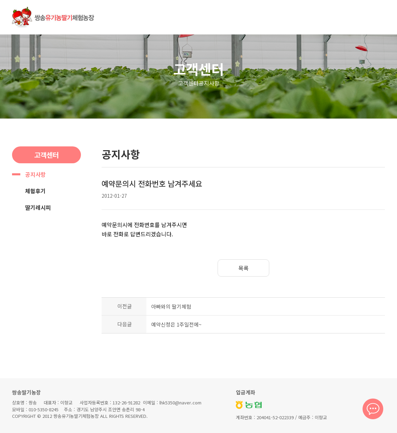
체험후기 (35, 191)
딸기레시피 (38, 207)
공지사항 (35, 174)
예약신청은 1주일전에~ (176, 324)
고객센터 (198, 69)
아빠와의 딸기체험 (171, 306)
